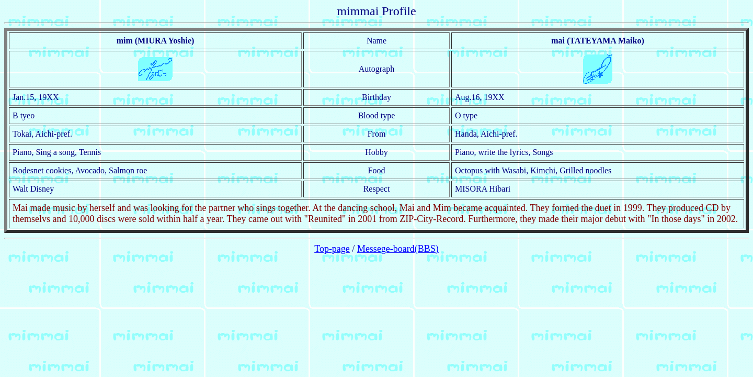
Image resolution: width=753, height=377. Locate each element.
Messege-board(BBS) (398, 248)
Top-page (332, 248)
